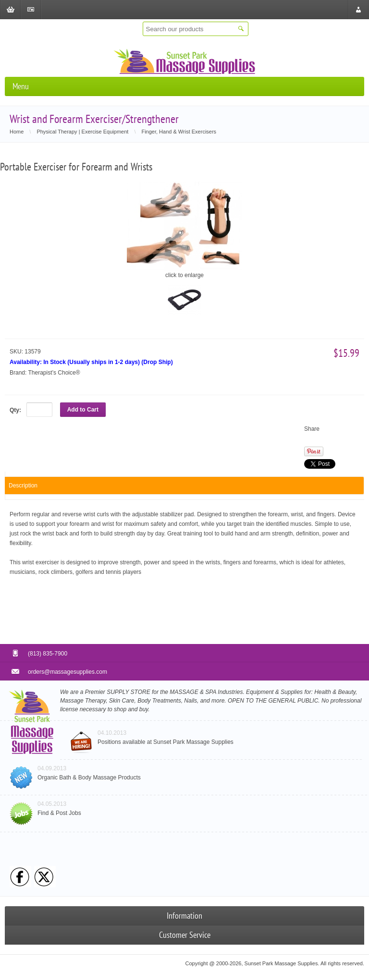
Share (312, 428)
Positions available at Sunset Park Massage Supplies (166, 742)
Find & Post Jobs (59, 813)
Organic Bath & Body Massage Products (89, 777)
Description (23, 485)
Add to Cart (82, 409)
